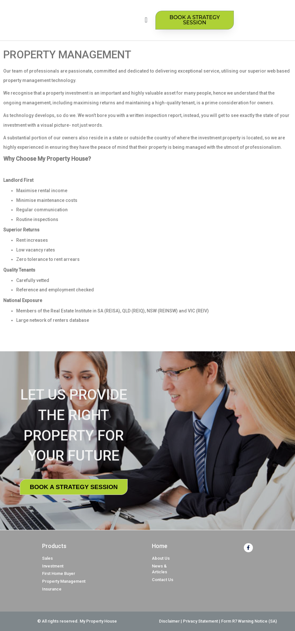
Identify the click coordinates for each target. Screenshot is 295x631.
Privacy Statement (200, 621)
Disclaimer (169, 621)
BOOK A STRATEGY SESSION (74, 487)
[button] (146, 20)
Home (159, 546)
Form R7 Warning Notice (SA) (249, 621)
